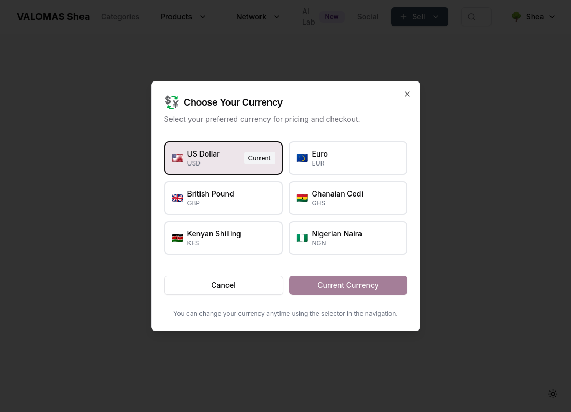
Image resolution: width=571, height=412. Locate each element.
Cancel (223, 285)
